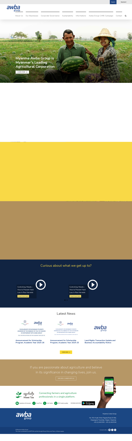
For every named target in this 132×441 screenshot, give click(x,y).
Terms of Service (56, 431)
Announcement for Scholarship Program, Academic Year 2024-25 (64, 341)
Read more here (23, 296)
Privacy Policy (46, 431)
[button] (125, 15)
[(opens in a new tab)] (31, 328)
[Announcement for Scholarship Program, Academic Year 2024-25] (66, 328)
